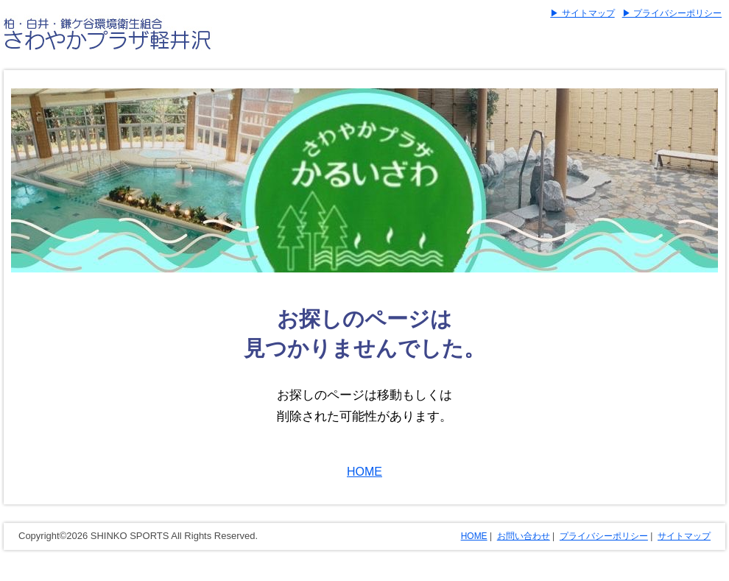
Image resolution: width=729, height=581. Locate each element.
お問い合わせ (523, 536)
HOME (364, 471)
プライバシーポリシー (604, 536)
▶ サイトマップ (582, 13)
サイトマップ (684, 536)
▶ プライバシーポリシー (672, 13)
